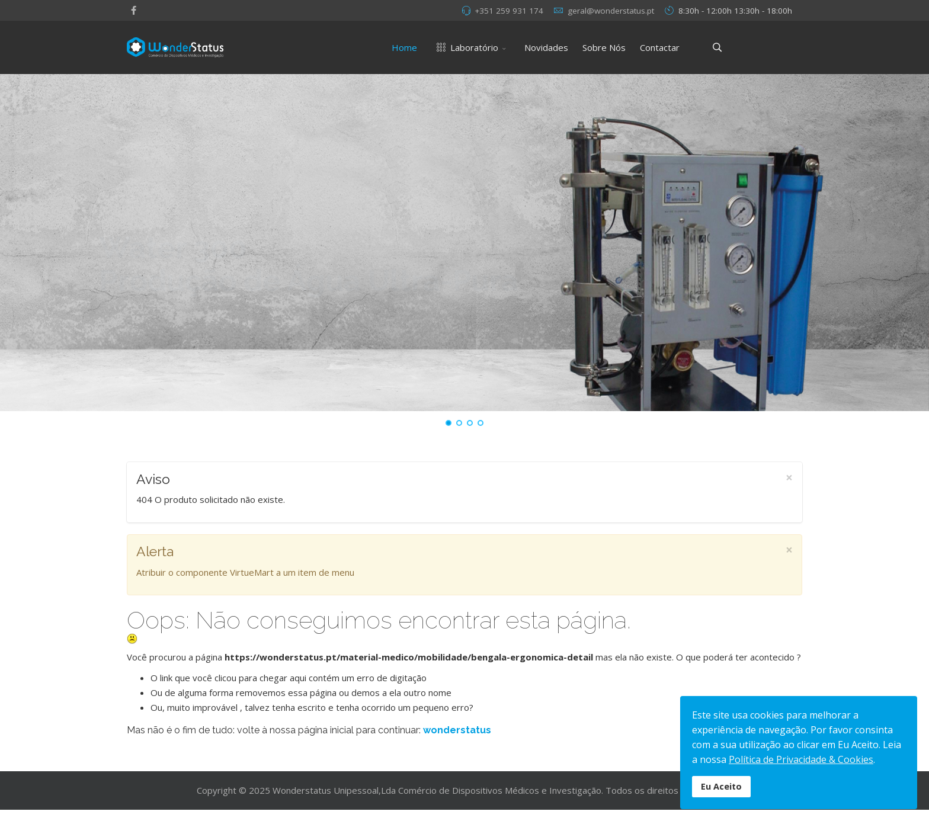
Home (404, 47)
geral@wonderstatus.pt (611, 10)
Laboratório (464, 47)
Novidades (546, 47)
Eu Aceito (721, 786)
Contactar (660, 47)
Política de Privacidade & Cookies (801, 759)
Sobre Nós (604, 47)
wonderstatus (457, 730)
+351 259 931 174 (509, 10)
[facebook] (133, 10)
